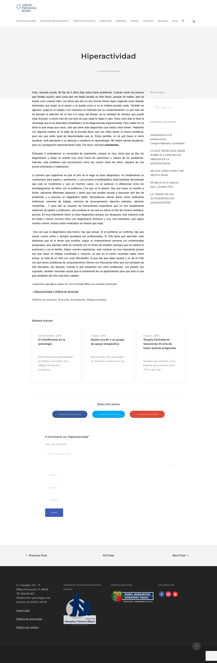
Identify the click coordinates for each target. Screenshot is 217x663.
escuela (64, 299)
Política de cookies (27, 627)
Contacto (148, 21)
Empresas (121, 21)
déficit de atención (45, 299)
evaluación (79, 299)
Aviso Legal (23, 610)
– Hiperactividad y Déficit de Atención (55, 291)
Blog (175, 21)
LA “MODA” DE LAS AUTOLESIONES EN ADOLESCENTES (162, 198)
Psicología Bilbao (26, 21)
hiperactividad (97, 299)
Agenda (135, 21)
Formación (105, 21)
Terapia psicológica (84, 21)
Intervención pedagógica (54, 21)
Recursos (163, 21)
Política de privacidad (29, 618)
